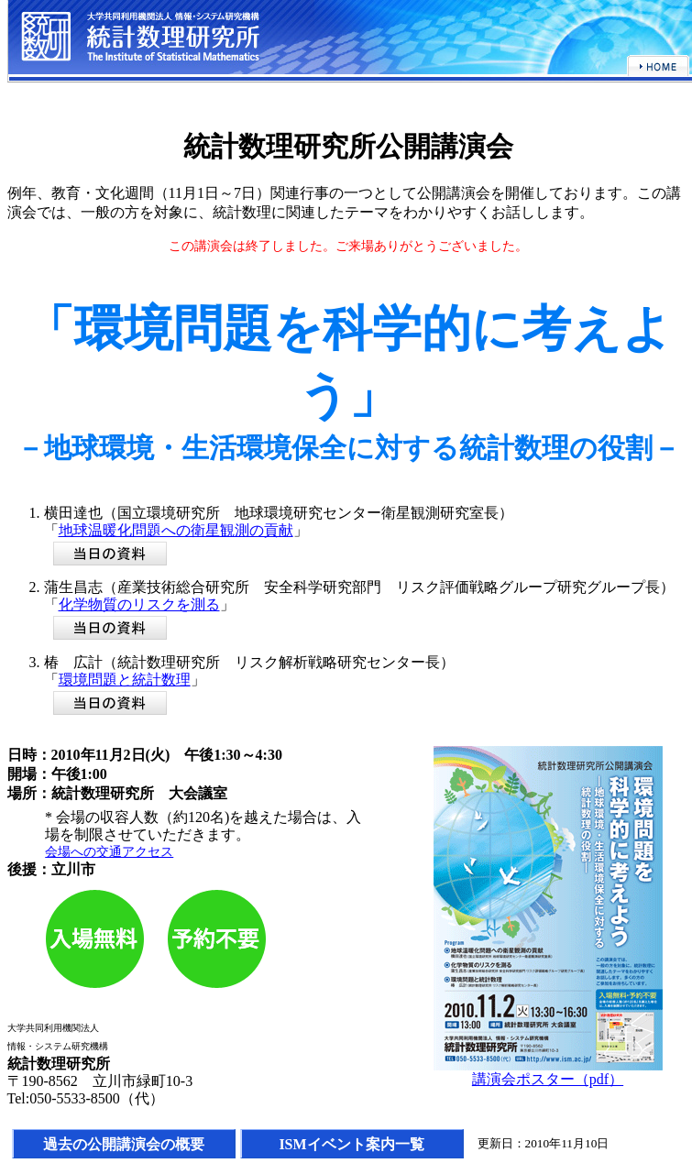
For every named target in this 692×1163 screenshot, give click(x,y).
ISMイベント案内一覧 (351, 1144)
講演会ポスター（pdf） (547, 1079)
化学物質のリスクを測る (139, 604)
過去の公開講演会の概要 (123, 1144)
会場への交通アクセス (109, 851)
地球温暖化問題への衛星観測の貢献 (176, 530)
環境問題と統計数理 (125, 679)
